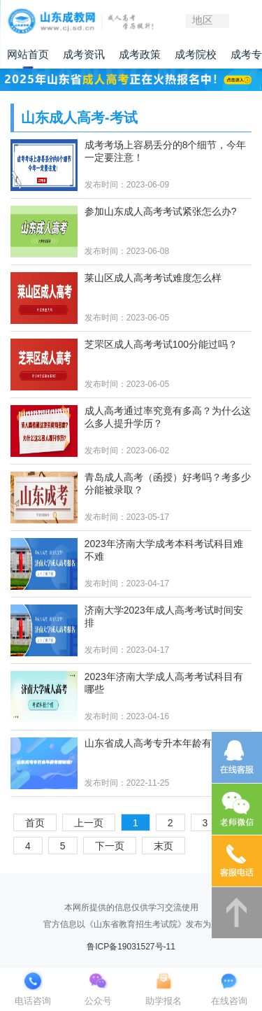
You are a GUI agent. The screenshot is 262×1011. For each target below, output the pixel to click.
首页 (35, 822)
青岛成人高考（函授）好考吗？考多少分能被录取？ (168, 483)
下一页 (109, 845)
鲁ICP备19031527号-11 (131, 947)
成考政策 (140, 54)
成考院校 (196, 54)
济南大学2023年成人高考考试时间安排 (164, 616)
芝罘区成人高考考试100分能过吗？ (161, 344)
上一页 (88, 822)
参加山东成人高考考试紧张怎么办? (161, 211)
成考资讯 (84, 54)
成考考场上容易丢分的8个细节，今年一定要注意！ (166, 151)
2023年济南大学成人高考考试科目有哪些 (164, 683)
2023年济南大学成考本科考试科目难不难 (164, 550)
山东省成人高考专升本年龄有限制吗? (166, 743)
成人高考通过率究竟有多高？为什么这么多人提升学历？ (168, 417)
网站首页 (28, 54)
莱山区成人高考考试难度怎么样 (153, 277)
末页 (163, 845)
